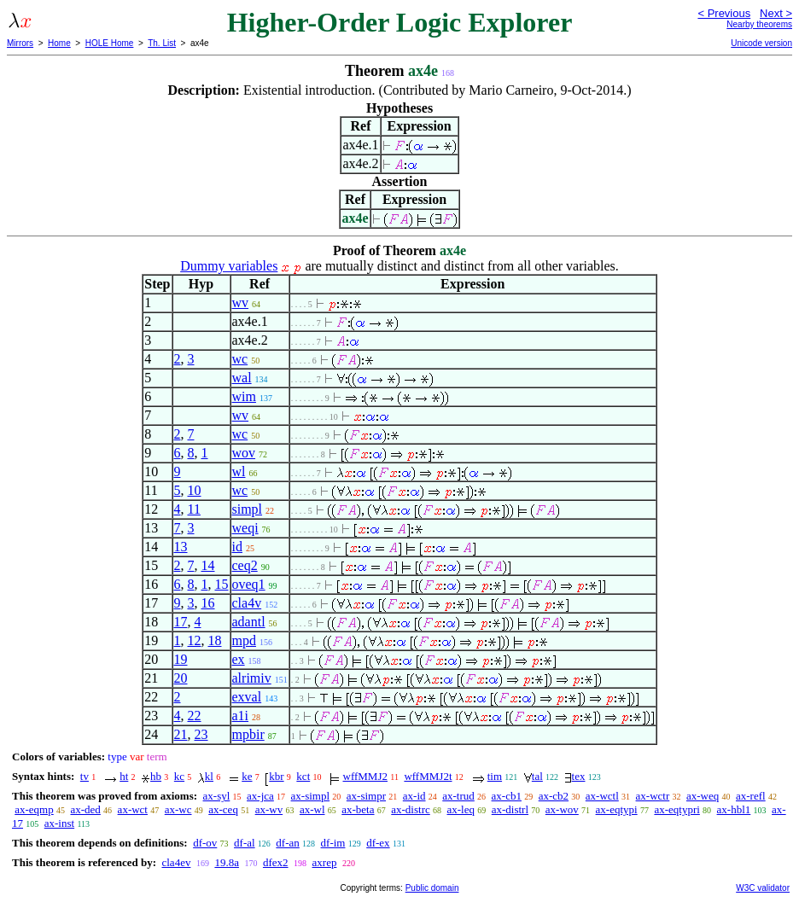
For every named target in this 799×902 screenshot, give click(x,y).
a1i (240, 715)
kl (209, 776)
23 (201, 734)
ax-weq (702, 795)
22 (194, 715)
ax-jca (260, 795)
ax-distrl (510, 809)
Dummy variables (228, 266)
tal (537, 776)
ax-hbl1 (734, 809)
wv (240, 302)
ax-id (414, 795)
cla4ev (175, 862)
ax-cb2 (554, 795)
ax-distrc (410, 809)
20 (181, 678)
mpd (244, 640)
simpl (247, 509)
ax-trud (458, 795)
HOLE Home (109, 43)
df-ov (205, 842)
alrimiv (251, 678)
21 (181, 734)
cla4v (247, 603)
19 (181, 659)
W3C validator (763, 888)
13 (181, 546)
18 (215, 640)
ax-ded (85, 809)
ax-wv (269, 809)
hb (155, 776)
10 (194, 490)
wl (239, 471)
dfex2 (276, 862)
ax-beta (357, 809)
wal (242, 377)
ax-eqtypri (676, 809)
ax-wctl (602, 795)
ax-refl (751, 795)
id (237, 546)
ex (238, 659)
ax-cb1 (507, 795)
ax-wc (178, 809)
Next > (776, 13)
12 (194, 640)
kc (179, 776)
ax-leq (461, 809)
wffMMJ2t (428, 776)
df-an (287, 842)
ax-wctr (653, 795)
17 (181, 621)
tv (84, 776)
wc (240, 359)
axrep (324, 862)
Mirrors (20, 43)
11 (194, 509)
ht (124, 776)
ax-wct (133, 809)
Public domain (432, 888)
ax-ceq (223, 809)
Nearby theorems (759, 24)
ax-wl (312, 809)
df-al (244, 842)
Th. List (162, 43)
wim (244, 396)
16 (208, 603)
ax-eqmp (34, 809)
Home (59, 43)
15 (222, 584)
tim (494, 776)
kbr (276, 776)
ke (247, 776)
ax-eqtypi (617, 809)
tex (579, 776)
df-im (333, 842)
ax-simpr (366, 795)
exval (247, 697)
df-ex (377, 842)
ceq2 (245, 565)
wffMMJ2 (365, 776)
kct (303, 776)
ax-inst (59, 823)
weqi (245, 528)
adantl (248, 621)
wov (244, 452)
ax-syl (216, 795)
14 (208, 565)
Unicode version (761, 43)
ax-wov (562, 809)
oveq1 (248, 584)
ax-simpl (310, 795)
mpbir (248, 734)
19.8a (226, 862)
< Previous (723, 13)
